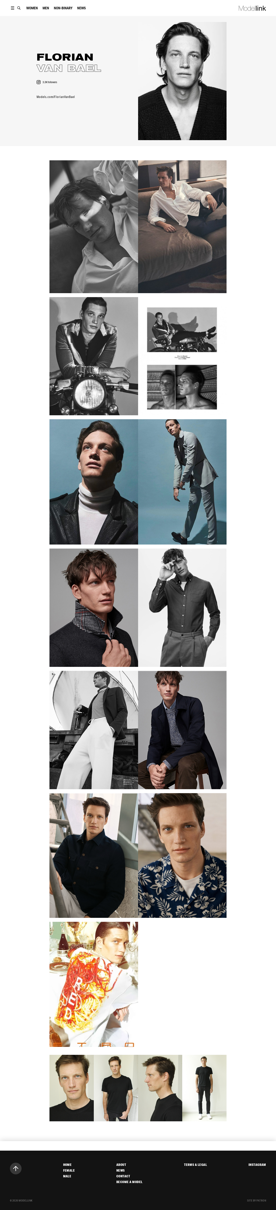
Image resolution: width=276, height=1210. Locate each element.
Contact (123, 1176)
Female (69, 1170)
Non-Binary (63, 8)
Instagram (257, 1165)
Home (67, 1165)
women (32, 8)
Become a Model (129, 1182)
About (121, 1165)
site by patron (256, 1200)
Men (46, 8)
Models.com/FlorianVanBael (56, 97)
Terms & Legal (195, 1165)
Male (67, 1176)
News (81, 8)
